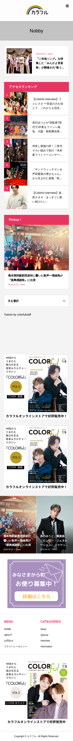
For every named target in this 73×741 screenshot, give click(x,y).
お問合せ (8, 640)
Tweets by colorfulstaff (17, 314)
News (43, 629)
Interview (45, 640)
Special (44, 635)
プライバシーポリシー (15, 646)
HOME (7, 629)
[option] (18, 524)
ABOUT (8, 635)
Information (46, 646)
